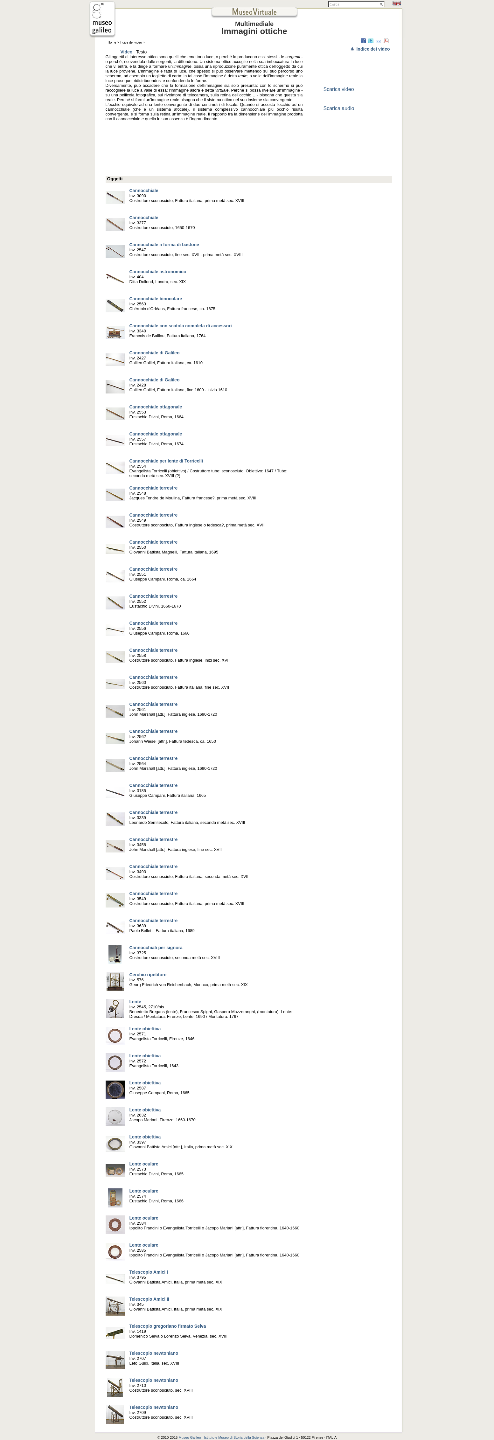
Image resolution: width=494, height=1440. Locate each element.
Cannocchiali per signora (156, 947)
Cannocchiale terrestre (153, 487)
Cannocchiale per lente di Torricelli (166, 460)
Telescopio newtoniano (153, 1353)
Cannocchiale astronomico (157, 271)
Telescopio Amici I (148, 1272)
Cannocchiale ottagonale (155, 406)
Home (112, 42)
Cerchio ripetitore (148, 974)
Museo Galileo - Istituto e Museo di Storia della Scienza (221, 1437)
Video (127, 51)
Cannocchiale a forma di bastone (164, 244)
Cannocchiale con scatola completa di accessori (180, 325)
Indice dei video (131, 42)
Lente (135, 1001)
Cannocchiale (143, 190)
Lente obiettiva (145, 1028)
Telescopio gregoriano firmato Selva (167, 1326)
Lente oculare (143, 1163)
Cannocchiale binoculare (155, 298)
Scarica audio (339, 108)
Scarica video (339, 89)
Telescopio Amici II (149, 1299)
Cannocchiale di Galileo (154, 352)
